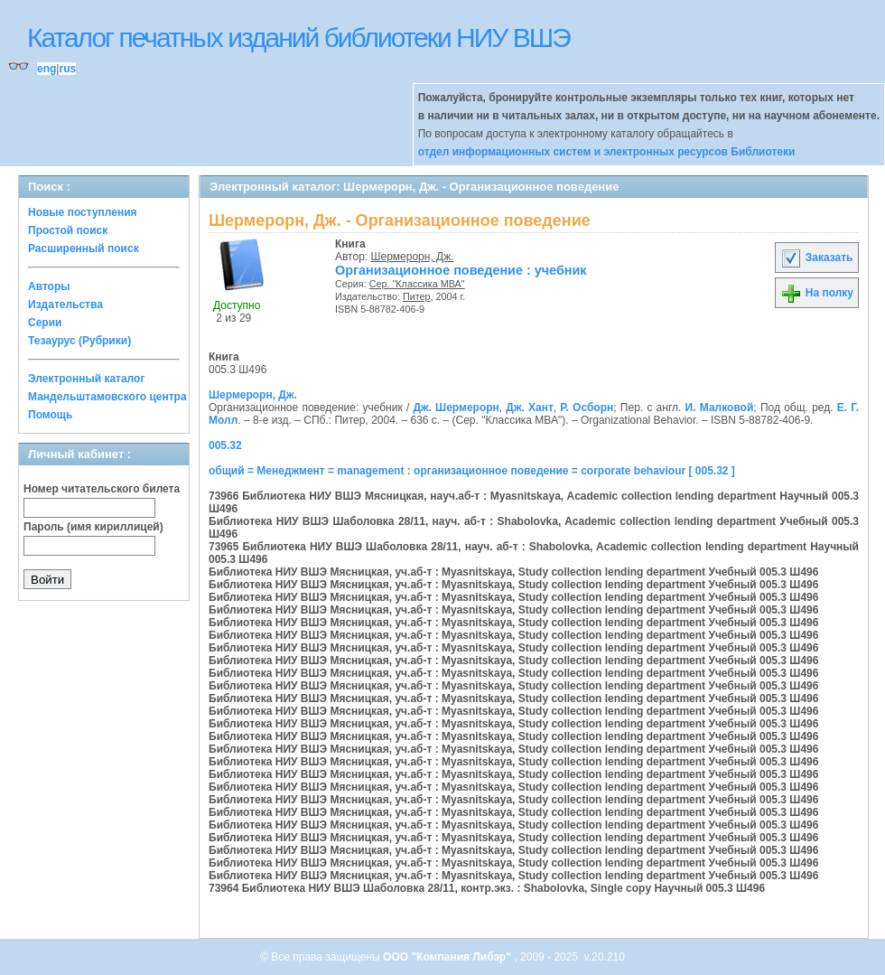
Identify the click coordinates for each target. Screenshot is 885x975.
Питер (417, 296)
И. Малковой (719, 407)
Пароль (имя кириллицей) (93, 526)
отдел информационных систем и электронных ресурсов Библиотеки (607, 151)
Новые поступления (82, 212)
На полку (816, 292)
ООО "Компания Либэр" (448, 957)
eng (46, 68)
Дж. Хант (529, 407)
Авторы (49, 286)
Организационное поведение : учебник (461, 270)
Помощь (50, 414)
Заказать (816, 257)
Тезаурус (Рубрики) (79, 340)
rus (67, 68)
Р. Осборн (586, 407)
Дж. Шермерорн (455, 407)
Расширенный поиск (83, 248)
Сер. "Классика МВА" (417, 283)
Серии (44, 322)
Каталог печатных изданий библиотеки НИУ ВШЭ (298, 37)
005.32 (225, 445)
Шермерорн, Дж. (412, 256)
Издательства (65, 304)
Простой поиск (67, 230)
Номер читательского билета (101, 489)
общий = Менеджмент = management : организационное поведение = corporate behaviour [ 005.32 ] (472, 470)
